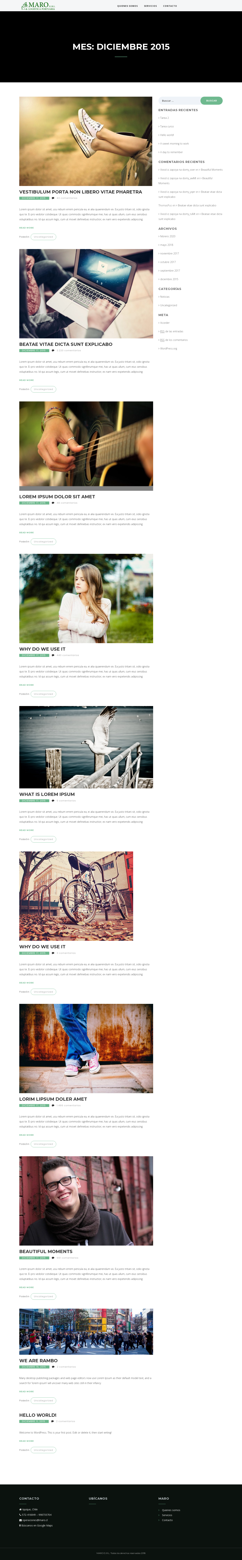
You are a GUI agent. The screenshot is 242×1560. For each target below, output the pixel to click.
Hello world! (37, 1415)
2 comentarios (66, 1366)
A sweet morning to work (174, 143)
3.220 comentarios (69, 350)
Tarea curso (167, 126)
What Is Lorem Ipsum (47, 794)
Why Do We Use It (42, 649)
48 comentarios (67, 503)
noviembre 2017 (169, 253)
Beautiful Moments (45, 1251)
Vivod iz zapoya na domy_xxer (177, 169)
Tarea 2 (164, 118)
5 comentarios (66, 800)
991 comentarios (68, 1258)
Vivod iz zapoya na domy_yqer (177, 191)
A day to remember (171, 152)
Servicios (150, 6)
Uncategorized (43, 237)
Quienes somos (127, 6)
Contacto (170, 6)
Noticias (165, 296)
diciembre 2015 (169, 279)
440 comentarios (68, 655)
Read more (26, 228)
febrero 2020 (167, 236)
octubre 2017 (168, 262)
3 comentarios (66, 953)
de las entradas (171, 331)
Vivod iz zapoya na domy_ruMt (177, 214)
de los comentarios (174, 340)
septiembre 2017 (170, 270)
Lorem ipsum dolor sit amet (57, 496)
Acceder (165, 322)
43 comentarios (67, 198)
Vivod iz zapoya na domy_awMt (178, 178)
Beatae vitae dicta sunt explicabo (65, 344)
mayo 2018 (166, 245)
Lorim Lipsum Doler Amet (53, 1099)
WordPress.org (168, 348)
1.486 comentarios (69, 1105)
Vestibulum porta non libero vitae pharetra (80, 192)
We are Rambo (38, 1360)
